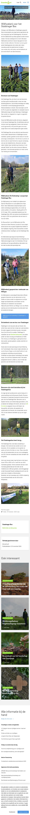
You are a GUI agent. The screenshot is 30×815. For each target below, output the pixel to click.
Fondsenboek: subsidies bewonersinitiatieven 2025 (13, 761)
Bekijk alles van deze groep (9, 528)
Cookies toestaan (23, 812)
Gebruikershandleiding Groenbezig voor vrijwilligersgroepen (10, 776)
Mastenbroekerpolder (16, 334)
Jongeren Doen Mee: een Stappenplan (10, 736)
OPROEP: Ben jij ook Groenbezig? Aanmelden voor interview (13, 771)
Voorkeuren (12, 812)
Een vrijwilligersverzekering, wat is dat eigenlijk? (12, 751)
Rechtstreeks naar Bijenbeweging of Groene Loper (13, 780)
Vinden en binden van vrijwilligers (9, 733)
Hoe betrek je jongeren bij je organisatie (10, 739)
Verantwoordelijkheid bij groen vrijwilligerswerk (12, 748)
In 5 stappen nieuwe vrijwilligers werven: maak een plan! (13, 729)
